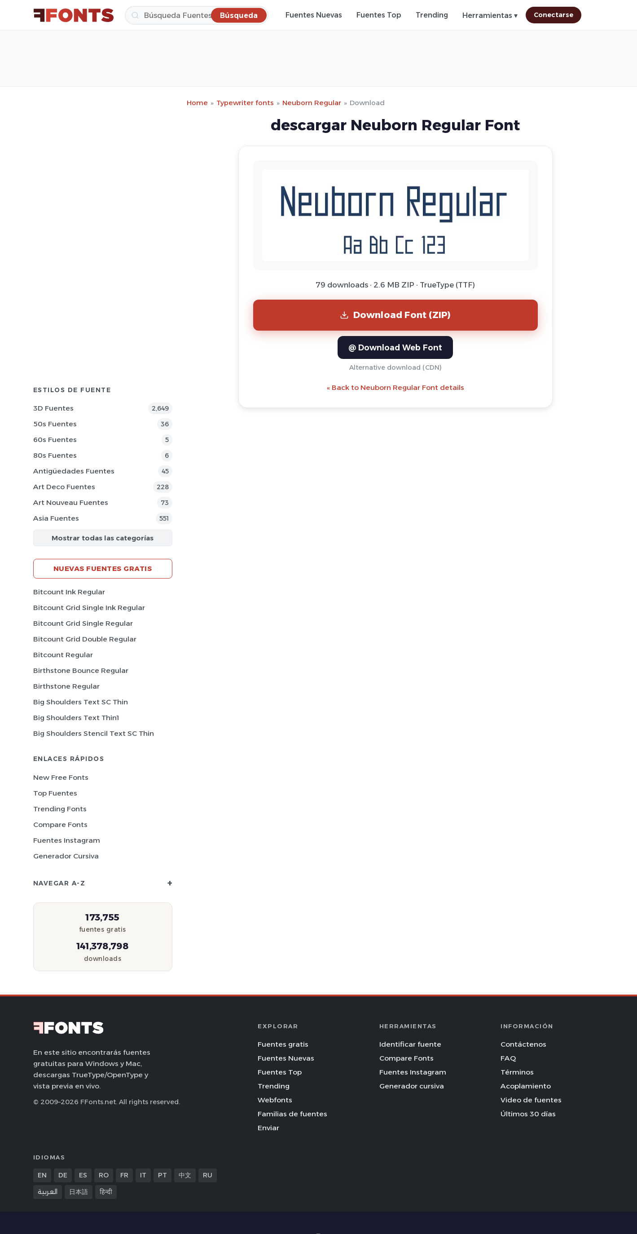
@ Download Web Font (395, 347)
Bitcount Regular (63, 654)
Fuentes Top (378, 15)
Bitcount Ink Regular (69, 592)
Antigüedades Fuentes (73, 471)
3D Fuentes (53, 408)
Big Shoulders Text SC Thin (80, 702)
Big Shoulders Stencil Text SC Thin (93, 733)
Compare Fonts (60, 824)
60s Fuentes (55, 439)
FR (124, 1175)
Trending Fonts (60, 809)
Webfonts (275, 1100)
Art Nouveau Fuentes (70, 502)
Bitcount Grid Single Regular (83, 623)
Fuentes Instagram (66, 840)
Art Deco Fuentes (64, 486)
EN (42, 1175)
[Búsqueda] (196, 15)
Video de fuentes (531, 1100)
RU (207, 1175)
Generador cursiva (66, 856)
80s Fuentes (55, 455)
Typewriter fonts (245, 102)
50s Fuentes (55, 424)
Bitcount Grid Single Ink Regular (89, 607)
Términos (517, 1072)
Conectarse (553, 15)
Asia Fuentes (56, 518)
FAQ (508, 1058)
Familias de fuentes (292, 1114)
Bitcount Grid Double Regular (84, 639)
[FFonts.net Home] (73, 15)
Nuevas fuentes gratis (102, 568)
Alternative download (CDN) (395, 367)
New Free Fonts (60, 777)
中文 (185, 1175)
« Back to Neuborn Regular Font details (395, 387)
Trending (432, 15)
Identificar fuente (410, 1044)
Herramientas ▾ (490, 15)
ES (83, 1175)
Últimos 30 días (528, 1114)
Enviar (268, 1127)
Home (197, 102)
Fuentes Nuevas (314, 15)
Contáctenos (523, 1044)
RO (104, 1175)
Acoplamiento (526, 1086)
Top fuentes (55, 793)
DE (62, 1175)
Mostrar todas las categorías (103, 538)
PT (162, 1175)
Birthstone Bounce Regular (80, 670)
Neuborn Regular (311, 102)
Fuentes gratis (283, 1044)
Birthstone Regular (66, 686)
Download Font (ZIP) (395, 314)
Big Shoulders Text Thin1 (76, 717)
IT (143, 1175)
